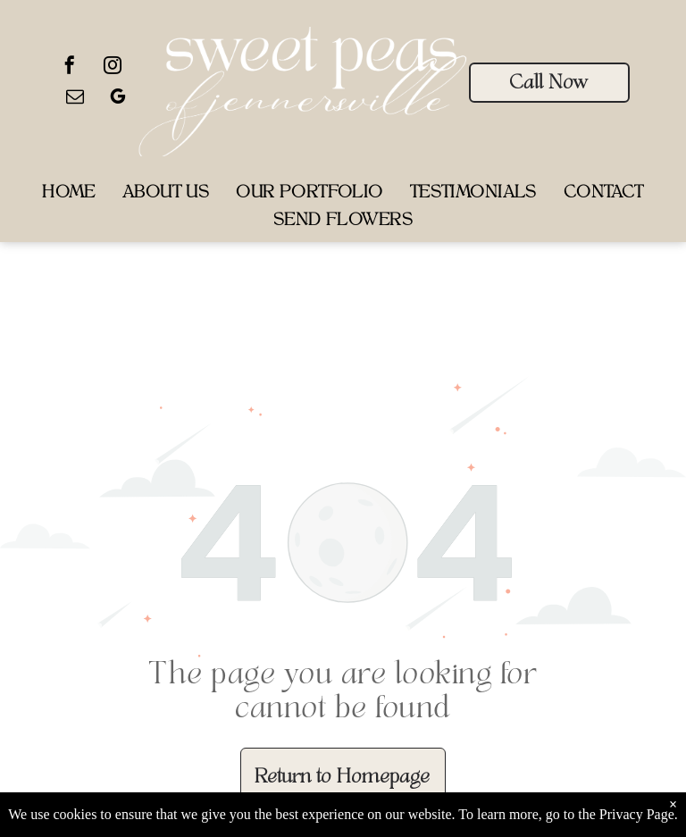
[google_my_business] (118, 98)
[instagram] (112, 67)
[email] (75, 98)
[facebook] (69, 67)
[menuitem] (69, 194)
